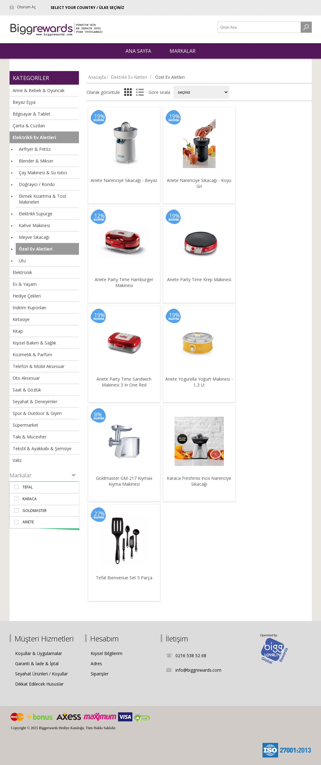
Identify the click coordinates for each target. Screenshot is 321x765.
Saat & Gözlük (27, 390)
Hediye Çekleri (27, 296)
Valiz (17, 460)
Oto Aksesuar (26, 378)
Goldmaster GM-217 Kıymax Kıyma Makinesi (124, 481)
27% (99, 513)
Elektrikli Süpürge (35, 214)
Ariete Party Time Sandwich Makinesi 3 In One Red (124, 382)
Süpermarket (25, 425)
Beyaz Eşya (24, 102)
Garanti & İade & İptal (37, 663)
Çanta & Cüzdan (29, 126)
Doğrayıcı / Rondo (37, 184)
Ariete (28, 522)
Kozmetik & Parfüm (32, 354)
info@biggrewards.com (198, 670)
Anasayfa (97, 77)
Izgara (128, 92)
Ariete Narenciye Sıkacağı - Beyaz (124, 180)
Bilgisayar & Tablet (31, 114)
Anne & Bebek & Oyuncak (38, 90)
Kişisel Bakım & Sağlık (34, 343)
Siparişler (100, 674)
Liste (140, 92)
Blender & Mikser (36, 161)
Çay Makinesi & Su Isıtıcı (43, 172)
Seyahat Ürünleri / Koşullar (41, 674)
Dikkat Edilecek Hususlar (39, 684)
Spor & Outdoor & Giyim (37, 413)
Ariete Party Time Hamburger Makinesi (124, 282)
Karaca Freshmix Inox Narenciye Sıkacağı (199, 481)
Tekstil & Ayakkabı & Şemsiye (42, 448)
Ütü (22, 261)
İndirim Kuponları (29, 308)
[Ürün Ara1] (259, 27)
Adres (96, 663)
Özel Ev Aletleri (35, 249)
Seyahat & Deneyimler (35, 401)
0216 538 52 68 (190, 655)
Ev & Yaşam (25, 284)
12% (99, 215)
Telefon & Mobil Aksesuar (38, 366)
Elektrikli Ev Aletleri (34, 137)
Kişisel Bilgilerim (106, 653)
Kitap (18, 331)
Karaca (30, 498)
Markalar (20, 475)
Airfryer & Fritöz (35, 149)
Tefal (28, 487)
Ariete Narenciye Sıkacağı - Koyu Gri (199, 183)
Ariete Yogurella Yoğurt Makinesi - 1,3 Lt (199, 382)
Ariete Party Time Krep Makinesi (199, 279)
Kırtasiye (21, 319)
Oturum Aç (26, 7)
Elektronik (22, 272)
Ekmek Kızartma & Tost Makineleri (42, 199)
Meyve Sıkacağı (34, 237)
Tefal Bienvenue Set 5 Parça (124, 578)
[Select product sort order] (201, 92)
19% (99, 116)
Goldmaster (35, 510)
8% (98, 414)
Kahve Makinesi (34, 225)
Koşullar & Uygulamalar (38, 653)
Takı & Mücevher (30, 437)
